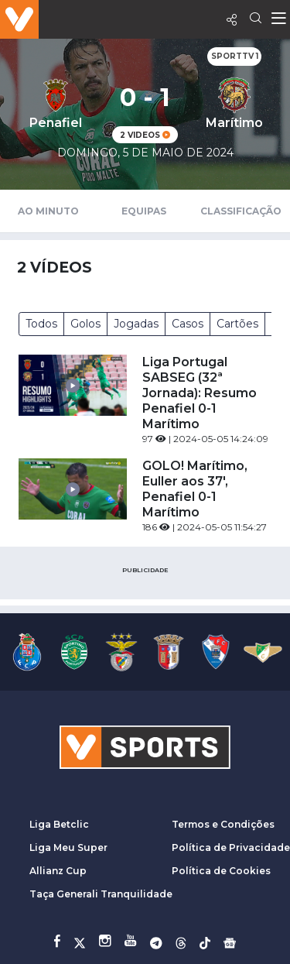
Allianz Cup (58, 871)
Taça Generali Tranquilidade (100, 894)
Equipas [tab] (143, 211)
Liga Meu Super (68, 847)
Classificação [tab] (240, 211)
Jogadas (136, 324)
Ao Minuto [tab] (48, 211)
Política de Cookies (221, 871)
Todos (41, 324)
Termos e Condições (223, 824)
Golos (85, 324)
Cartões (237, 324)
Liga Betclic (59, 824)
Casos (187, 324)
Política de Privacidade (231, 847)
